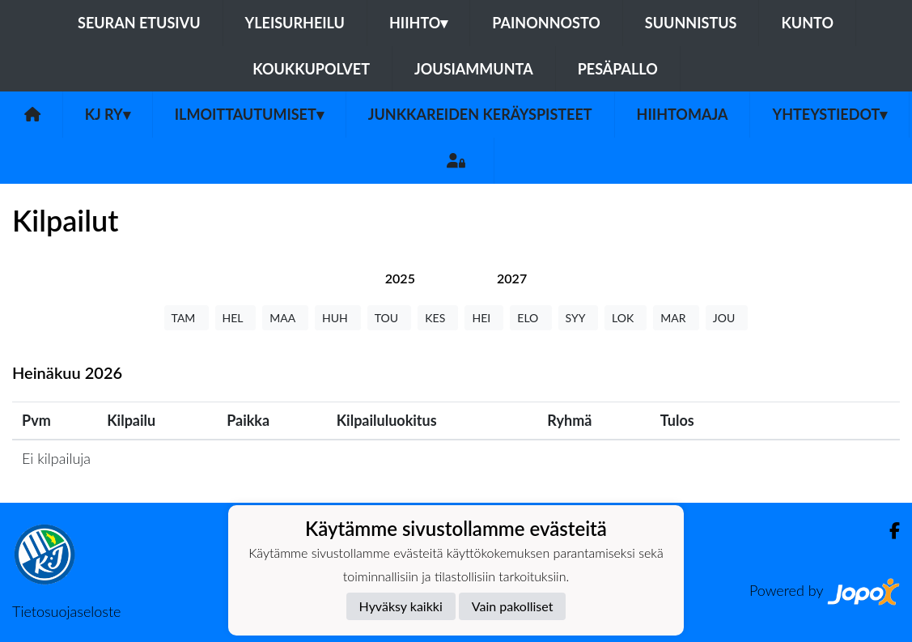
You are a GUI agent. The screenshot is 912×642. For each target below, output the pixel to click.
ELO (530, 318)
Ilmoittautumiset (249, 114)
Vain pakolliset (513, 606)
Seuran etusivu (139, 23)
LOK (625, 318)
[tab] (400, 278)
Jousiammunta (473, 69)
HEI (484, 318)
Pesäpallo (618, 69)
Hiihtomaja (682, 114)
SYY (578, 318)
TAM (186, 318)
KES (438, 318)
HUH (338, 318)
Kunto (807, 23)
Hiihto (418, 23)
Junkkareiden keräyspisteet (480, 114)
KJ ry (107, 114)
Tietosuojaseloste (66, 611)
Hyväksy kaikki (401, 606)
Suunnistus (691, 23)
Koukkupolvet (311, 69)
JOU (727, 318)
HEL (236, 318)
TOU (390, 318)
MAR (675, 318)
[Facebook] (888, 530)
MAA (285, 318)
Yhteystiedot (829, 114)
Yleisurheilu (295, 23)
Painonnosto (546, 23)
